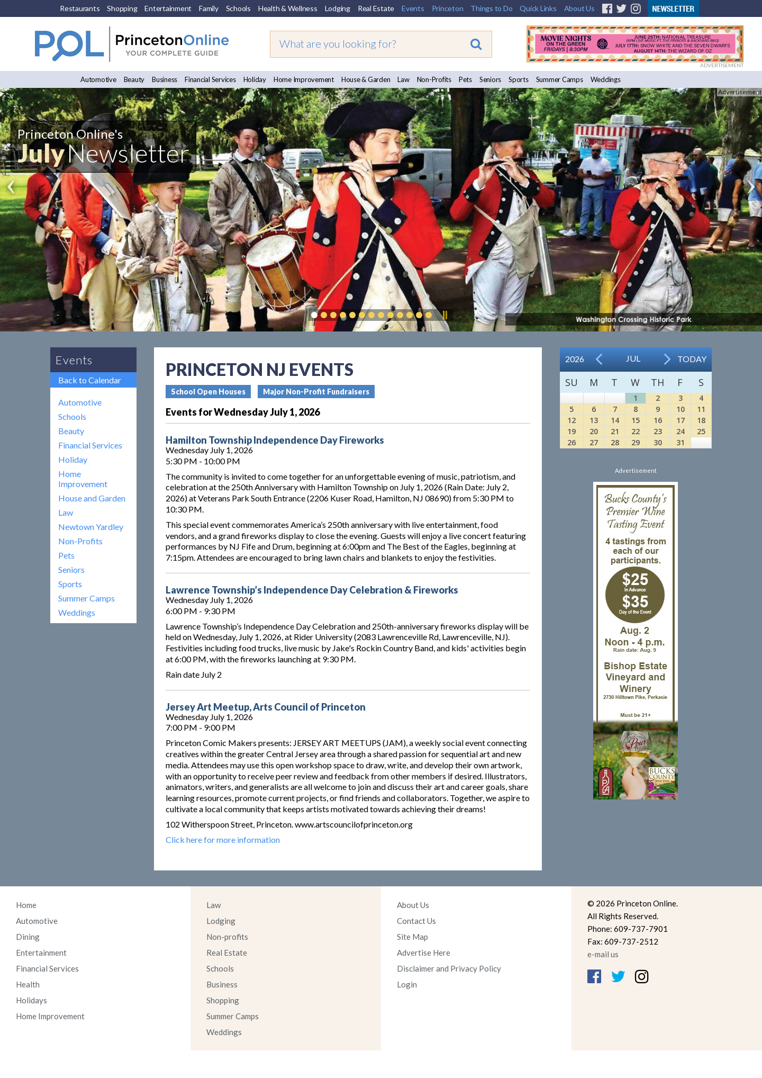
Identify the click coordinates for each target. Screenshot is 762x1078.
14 (615, 420)
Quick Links (538, 8)
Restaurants (79, 8)
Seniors (490, 79)
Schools (238, 8)
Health (28, 984)
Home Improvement (304, 79)
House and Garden (91, 498)
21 (615, 431)
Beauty (134, 79)
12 (571, 420)
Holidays (31, 1000)
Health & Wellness (288, 8)
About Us (579, 8)
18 (701, 420)
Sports (519, 79)
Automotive (98, 79)
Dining (28, 936)
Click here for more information (223, 839)
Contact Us (416, 921)
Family (209, 8)
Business (164, 79)
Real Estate (376, 8)
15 (635, 420)
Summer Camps (559, 79)
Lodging (337, 8)
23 (658, 431)
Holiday (254, 79)
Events (413, 8)
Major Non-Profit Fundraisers (316, 391)
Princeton (448, 8)
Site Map (412, 936)
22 (635, 431)
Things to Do (491, 8)
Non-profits (227, 936)
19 (571, 431)
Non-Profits (434, 79)
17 (680, 420)
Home (26, 905)
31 (680, 442)
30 (658, 442)
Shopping (122, 8)
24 (680, 431)
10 (680, 409)
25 (701, 431)
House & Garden (366, 79)
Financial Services (210, 79)
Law (403, 79)
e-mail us (603, 954)
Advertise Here (423, 952)
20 (593, 431)
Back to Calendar (89, 380)
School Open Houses (208, 391)
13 (593, 420)
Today (691, 359)
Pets (465, 79)
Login (407, 984)
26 (571, 442)
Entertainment (168, 8)
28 (615, 442)
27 (593, 442)
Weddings (606, 79)
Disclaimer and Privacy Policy (449, 968)
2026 (574, 359)
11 (701, 409)
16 (658, 420)
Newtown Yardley (90, 527)
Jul (633, 358)
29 (635, 442)
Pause (444, 315)
